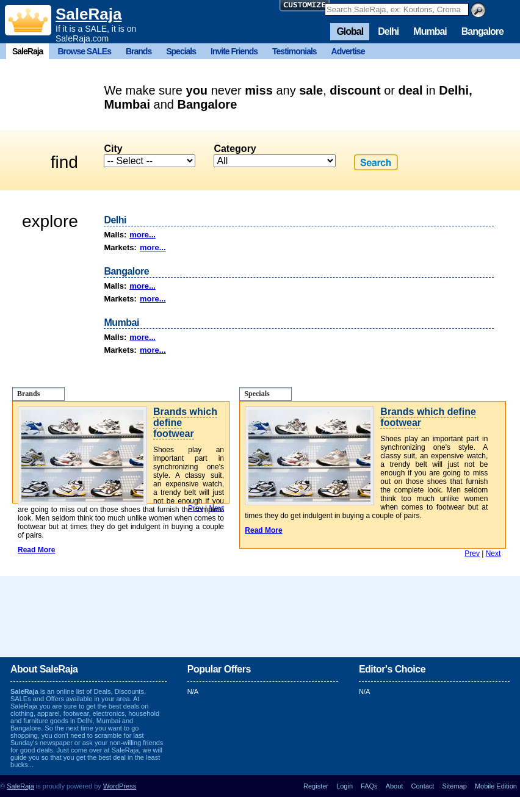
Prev (472, 553)
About (394, 786)
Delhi (388, 31)
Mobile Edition (496, 786)
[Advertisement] (260, 615)
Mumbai (429, 31)
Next (493, 553)
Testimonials (294, 51)
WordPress (119, 786)
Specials (181, 51)
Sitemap (454, 786)
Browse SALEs (84, 51)
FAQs (369, 786)
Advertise (348, 51)
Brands (138, 51)
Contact (422, 786)
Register (315, 786)
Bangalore (482, 31)
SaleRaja (88, 14)
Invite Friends (234, 51)
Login (344, 786)
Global (349, 31)
